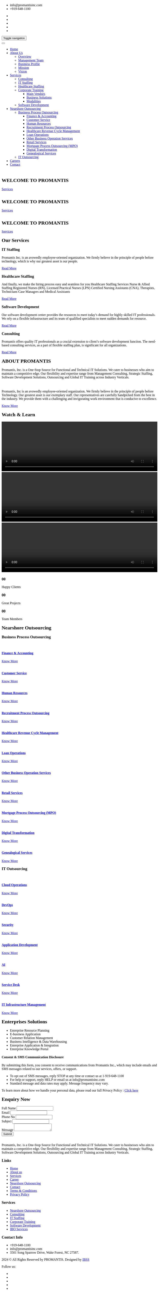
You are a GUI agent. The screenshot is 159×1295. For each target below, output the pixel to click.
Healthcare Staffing (31, 86)
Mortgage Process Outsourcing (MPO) (52, 146)
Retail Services (36, 142)
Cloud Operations (14, 885)
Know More (10, 406)
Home (14, 49)
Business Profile (29, 64)
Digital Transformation (41, 149)
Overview (24, 56)
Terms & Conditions (23, 1192)
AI (3, 964)
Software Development (33, 105)
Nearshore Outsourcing (25, 108)
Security (7, 925)
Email (6, 1112)
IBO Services (19, 1230)
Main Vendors (35, 94)
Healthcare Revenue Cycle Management (53, 131)
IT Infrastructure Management (24, 1004)
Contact (15, 164)
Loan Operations (37, 134)
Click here (131, 1090)
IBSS (85, 1261)
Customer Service (38, 120)
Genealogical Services (41, 153)
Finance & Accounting (41, 116)
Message (7, 1131)
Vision (22, 71)
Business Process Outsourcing (38, 112)
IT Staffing (25, 82)
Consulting (25, 79)
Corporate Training (30, 90)
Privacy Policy (19, 1195)
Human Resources (38, 123)
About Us (16, 53)
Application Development (20, 945)
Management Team (31, 60)
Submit (7, 1135)
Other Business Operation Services (49, 138)
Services (15, 75)
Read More (9, 268)
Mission (23, 67)
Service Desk (11, 984)
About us (16, 1173)
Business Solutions (39, 97)
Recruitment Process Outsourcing (48, 127)
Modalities (33, 101)
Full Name (9, 1108)
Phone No (8, 1117)
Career (14, 1181)
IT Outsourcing (28, 157)
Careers (15, 161)
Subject (7, 1121)
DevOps (7, 905)
